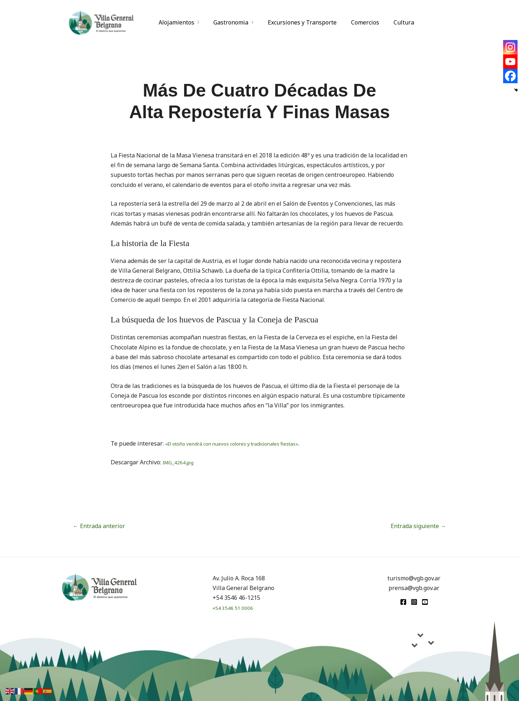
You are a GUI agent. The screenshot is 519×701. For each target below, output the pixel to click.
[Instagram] (510, 47)
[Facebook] (510, 76)
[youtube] (425, 602)
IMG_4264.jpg (181, 462)
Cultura (391, 22)
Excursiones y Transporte (295, 22)
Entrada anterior (99, 526)
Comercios (355, 22)
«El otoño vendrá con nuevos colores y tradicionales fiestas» (245, 443)
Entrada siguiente (418, 526)
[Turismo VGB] (101, 22)
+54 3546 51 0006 (236, 608)
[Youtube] (510, 61)
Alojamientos (175, 22)
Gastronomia (226, 22)
